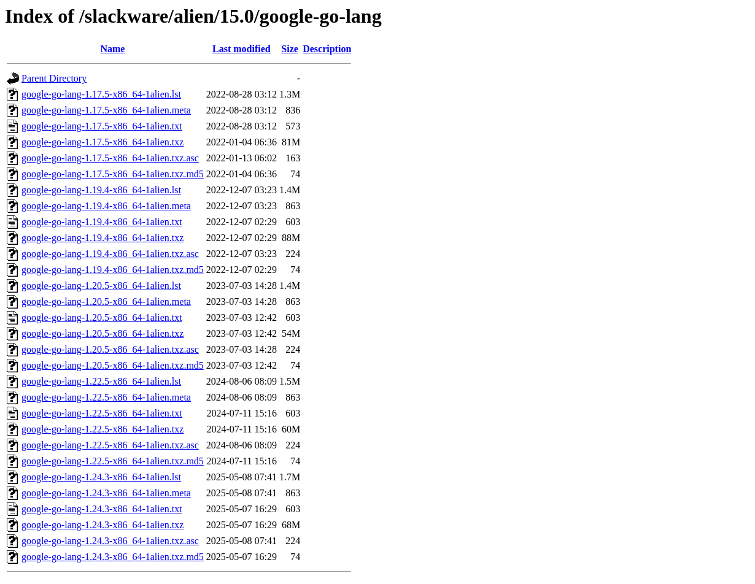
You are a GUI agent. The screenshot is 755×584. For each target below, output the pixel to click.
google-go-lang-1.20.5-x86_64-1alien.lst (101, 285)
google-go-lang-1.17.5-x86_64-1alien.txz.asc (110, 158)
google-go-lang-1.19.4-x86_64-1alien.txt (101, 222)
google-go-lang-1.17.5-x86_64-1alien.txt (101, 126)
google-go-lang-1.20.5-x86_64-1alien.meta (106, 301)
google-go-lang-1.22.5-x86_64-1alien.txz (102, 429)
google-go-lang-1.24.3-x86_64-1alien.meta (106, 493)
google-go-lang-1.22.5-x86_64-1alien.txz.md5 (112, 461)
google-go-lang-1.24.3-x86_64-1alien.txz (102, 525)
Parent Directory (54, 78)
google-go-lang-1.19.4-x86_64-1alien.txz (102, 237)
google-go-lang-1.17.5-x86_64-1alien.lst (101, 94)
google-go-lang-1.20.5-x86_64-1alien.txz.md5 (112, 365)
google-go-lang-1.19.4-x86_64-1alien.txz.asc (110, 253)
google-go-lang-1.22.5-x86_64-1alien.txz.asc (110, 445)
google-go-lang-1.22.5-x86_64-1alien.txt (101, 413)
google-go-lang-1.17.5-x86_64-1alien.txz (102, 142)
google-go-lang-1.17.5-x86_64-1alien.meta (106, 110)
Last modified (241, 49)
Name (112, 49)
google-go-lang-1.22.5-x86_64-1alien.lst (101, 381)
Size (289, 49)
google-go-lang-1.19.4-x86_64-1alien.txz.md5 (112, 269)
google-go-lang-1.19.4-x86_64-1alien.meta (106, 206)
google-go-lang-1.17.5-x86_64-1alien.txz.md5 (112, 174)
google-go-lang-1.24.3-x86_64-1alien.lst (101, 477)
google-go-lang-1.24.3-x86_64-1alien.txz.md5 (112, 556)
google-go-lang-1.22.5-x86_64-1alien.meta (106, 397)
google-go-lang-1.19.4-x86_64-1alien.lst (101, 190)
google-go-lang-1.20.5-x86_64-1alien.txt (101, 317)
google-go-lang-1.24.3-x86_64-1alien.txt (101, 509)
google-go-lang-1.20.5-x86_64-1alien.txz (102, 333)
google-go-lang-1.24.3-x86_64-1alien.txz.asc (110, 541)
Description (327, 49)
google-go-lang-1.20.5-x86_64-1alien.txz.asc (110, 349)
